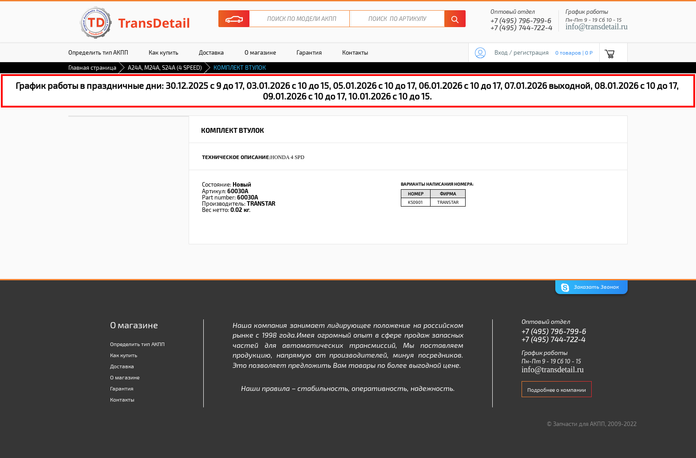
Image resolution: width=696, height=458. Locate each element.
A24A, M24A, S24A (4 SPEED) (165, 67)
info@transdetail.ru (597, 26)
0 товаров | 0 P (574, 52)
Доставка (211, 52)
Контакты (355, 52)
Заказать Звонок (590, 287)
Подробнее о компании (556, 389)
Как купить (163, 52)
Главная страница (92, 67)
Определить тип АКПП (98, 52)
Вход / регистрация (521, 52)
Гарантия (309, 52)
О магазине (260, 52)
